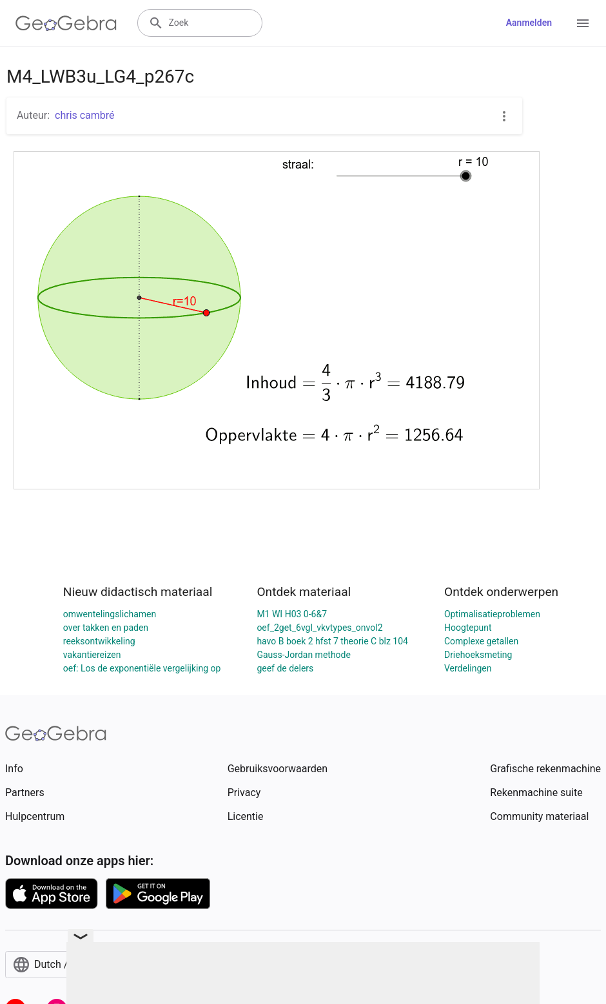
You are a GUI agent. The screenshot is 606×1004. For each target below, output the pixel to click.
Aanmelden (529, 22)
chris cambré (85, 115)
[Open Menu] (583, 23)
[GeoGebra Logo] (66, 23)
